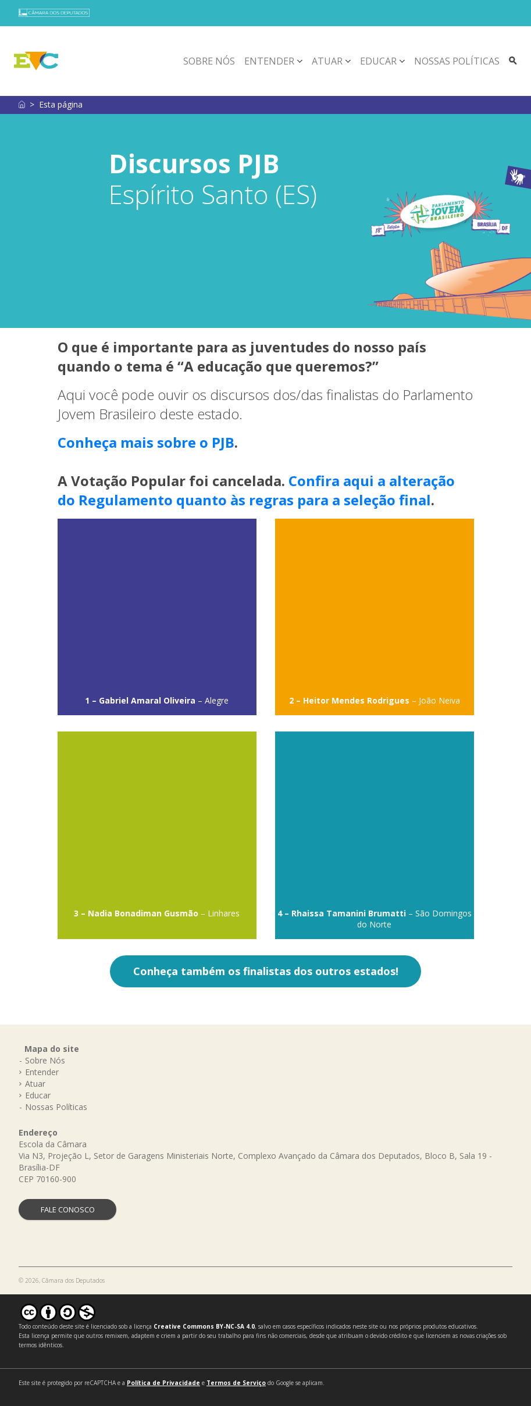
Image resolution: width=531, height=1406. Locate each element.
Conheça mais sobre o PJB (146, 442)
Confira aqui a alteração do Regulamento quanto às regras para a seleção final (256, 490)
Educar (378, 61)
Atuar (327, 61)
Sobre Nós (209, 61)
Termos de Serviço (236, 1383)
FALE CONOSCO (68, 1209)
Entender (269, 61)
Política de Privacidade (163, 1383)
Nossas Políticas (457, 61)
